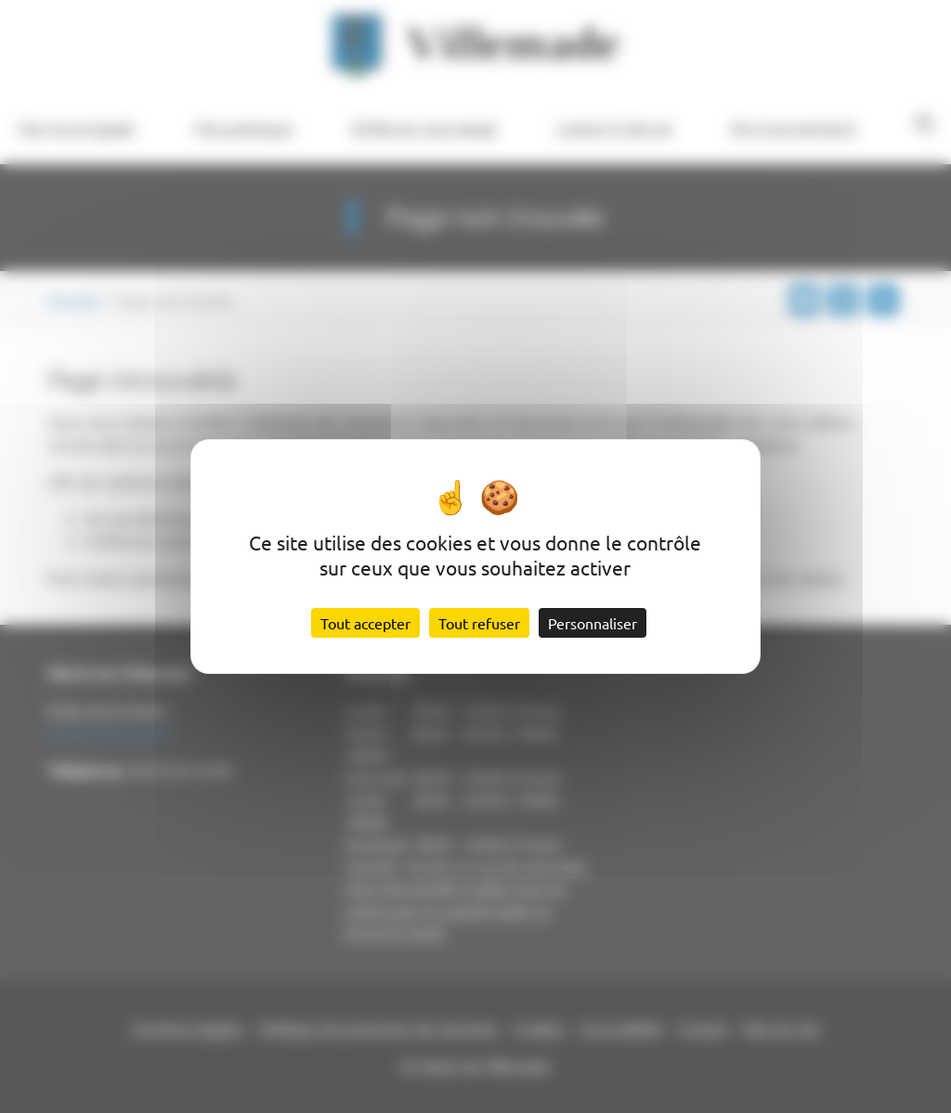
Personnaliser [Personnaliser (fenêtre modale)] (592, 623)
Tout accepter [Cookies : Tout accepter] (365, 623)
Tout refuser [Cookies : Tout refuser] (479, 623)
